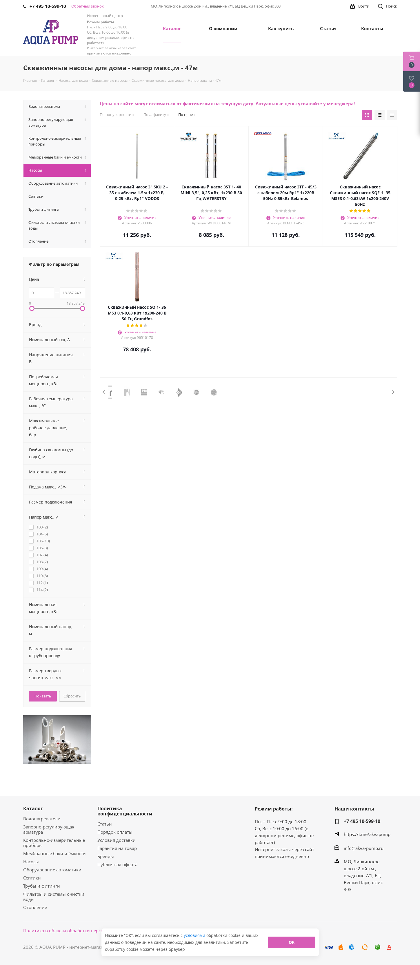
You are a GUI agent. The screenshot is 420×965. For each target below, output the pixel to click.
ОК (291, 942)
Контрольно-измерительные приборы (54, 842)
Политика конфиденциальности (124, 811)
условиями (195, 935)
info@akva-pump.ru (363, 848)
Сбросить (72, 696)
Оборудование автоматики (52, 870)
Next (393, 392)
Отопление (35, 907)
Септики (32, 878)
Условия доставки (116, 840)
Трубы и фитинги (41, 886)
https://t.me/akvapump (367, 834)
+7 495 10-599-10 (362, 821)
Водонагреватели (42, 819)
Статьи (104, 824)
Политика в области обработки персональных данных (81, 930)
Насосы (31, 861)
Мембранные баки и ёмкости (54, 853)
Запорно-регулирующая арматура (48, 829)
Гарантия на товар (117, 848)
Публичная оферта (117, 864)
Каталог (33, 808)
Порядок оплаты (114, 832)
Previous (104, 392)
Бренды (105, 856)
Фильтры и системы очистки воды (53, 896)
